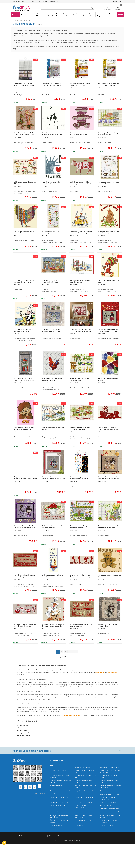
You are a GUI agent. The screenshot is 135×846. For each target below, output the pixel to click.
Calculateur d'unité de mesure (109, 809)
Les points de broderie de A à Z (85, 820)
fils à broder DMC (112, 672)
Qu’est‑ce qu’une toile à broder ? (60, 802)
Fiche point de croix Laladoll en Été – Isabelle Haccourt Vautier (24, 527)
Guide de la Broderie (106, 825)
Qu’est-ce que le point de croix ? (60, 797)
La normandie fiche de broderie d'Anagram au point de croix (53, 625)
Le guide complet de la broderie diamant (85, 792)
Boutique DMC (32, 2)
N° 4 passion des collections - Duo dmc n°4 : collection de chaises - (52, 85)
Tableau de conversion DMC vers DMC (85, 787)
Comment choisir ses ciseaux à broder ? (84, 781)
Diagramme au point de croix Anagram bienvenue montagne (81, 576)
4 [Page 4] (69, 652)
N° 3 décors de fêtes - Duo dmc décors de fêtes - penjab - (109, 84)
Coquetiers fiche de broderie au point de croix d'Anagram (25, 625)
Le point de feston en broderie (84, 812)
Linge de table (83, 15)
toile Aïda (20, 728)
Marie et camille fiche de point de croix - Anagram (80, 281)
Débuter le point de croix (108, 802)
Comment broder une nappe (109, 791)
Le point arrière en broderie (59, 812)
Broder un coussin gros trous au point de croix (60, 816)
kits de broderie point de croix (70, 715)
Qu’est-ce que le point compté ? (85, 797)
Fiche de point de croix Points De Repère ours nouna (109, 576)
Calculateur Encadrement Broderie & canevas (61, 776)
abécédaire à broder (24, 735)
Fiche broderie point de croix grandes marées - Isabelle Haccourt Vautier (80, 478)
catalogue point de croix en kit (27, 733)
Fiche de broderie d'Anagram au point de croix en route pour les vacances (81, 233)
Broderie (24, 15)
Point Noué (58, 15)
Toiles (43, 15)
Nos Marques (43, 2)
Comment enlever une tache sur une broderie (110, 821)
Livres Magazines (100, 15)
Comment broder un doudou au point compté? (85, 816)
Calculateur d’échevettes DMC (109, 767)
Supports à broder (75, 15)
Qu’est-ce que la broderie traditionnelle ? (108, 798)
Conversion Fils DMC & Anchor (109, 764)
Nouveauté (15, 15)
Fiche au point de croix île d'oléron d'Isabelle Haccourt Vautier (51, 331)
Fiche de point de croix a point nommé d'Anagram (24, 576)
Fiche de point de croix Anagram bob (109, 281)
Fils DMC (37, 15)
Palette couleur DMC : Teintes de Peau (85, 776)
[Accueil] (13, 20)
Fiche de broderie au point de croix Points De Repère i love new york (53, 184)
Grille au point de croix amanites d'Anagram (25, 183)
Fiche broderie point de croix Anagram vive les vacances (24, 281)
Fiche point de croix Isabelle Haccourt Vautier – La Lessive (24, 379)
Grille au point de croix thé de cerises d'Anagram (52, 527)
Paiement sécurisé (54, 836)
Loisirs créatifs (91, 15)
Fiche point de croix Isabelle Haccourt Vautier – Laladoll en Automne (108, 478)
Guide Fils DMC (80, 825)
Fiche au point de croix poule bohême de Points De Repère (24, 232)
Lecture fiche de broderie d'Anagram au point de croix (108, 428)
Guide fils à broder (56, 825)
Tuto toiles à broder (56, 786)
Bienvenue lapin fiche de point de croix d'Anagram (108, 232)
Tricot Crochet (50, 15)
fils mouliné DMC (22, 725)
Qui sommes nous (30, 836)
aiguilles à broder (23, 730)
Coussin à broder (66, 15)
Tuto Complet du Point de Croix (110, 794)
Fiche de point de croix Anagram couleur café (109, 183)
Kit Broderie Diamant (19, 2)
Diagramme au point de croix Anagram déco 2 (108, 625)
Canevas (31, 15)
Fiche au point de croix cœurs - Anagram (108, 379)
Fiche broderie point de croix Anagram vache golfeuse (24, 330)
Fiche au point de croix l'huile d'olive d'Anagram (80, 379)
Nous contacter (42, 836)
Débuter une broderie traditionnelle (82, 806)
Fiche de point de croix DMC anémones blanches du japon (24, 134)
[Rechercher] (92, 8)
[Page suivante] (73, 651)
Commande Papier (54, 2)
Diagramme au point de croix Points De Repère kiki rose (24, 428)
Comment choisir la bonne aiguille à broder (61, 781)
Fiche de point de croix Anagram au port (53, 428)
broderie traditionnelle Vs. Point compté (110, 816)
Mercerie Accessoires (111, 15)
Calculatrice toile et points (58, 770)
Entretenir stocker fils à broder (84, 802)
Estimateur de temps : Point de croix (85, 771)
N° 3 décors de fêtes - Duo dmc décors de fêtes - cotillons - (80, 84)
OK (120, 751)
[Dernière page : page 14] (76, 651)
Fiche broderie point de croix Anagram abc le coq (52, 379)
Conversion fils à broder (82, 767)
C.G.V (63, 836)
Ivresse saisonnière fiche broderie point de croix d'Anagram (50, 233)
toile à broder (99, 672)
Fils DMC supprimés (106, 805)
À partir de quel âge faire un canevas (59, 821)
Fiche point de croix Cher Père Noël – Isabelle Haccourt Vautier (81, 330)
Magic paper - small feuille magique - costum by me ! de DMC (24, 85)
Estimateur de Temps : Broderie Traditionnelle (110, 771)
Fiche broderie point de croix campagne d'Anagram (80, 428)
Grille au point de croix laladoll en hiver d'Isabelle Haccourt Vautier (108, 331)
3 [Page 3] (65, 652)
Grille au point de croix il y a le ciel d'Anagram (52, 576)
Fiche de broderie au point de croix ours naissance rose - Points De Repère (80, 134)
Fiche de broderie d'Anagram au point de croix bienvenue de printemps (81, 527)
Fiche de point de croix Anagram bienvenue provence (109, 134)
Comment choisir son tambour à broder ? (110, 781)
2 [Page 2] (61, 652)
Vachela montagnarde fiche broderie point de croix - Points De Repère (81, 184)
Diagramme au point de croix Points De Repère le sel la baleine (25, 478)
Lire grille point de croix (57, 805)
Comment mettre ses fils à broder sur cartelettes (110, 787)
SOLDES (120, 15)
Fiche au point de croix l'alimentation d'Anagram (51, 281)
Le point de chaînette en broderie (110, 812)
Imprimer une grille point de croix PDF (60, 765)
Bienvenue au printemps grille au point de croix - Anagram (109, 527)
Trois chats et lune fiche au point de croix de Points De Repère (53, 134)
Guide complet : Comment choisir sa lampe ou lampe (60, 792)
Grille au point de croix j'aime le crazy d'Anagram (81, 625)
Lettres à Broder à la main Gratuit (85, 764)
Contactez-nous (117, 2)
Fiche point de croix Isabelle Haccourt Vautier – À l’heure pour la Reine (53, 478)
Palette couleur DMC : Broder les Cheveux (110, 776)
